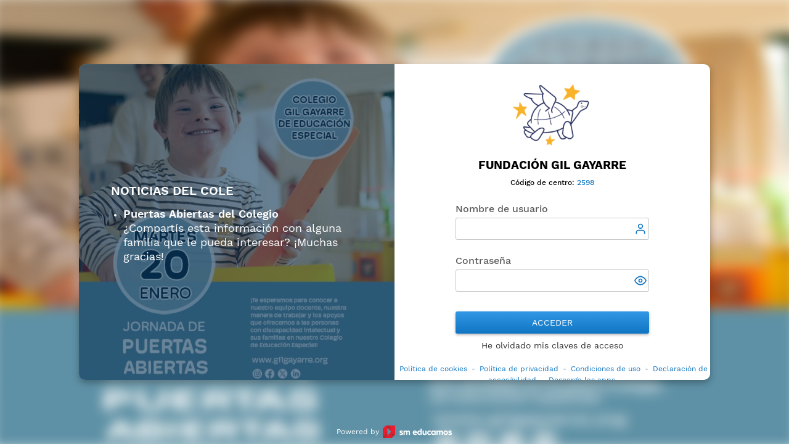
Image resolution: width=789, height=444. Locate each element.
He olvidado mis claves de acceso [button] (552, 345)
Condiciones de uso (605, 368)
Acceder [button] (552, 322)
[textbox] (552, 229)
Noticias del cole (172, 191)
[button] (641, 281)
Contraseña (483, 260)
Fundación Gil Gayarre (552, 165)
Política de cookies (433, 368)
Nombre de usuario (502, 209)
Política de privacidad (519, 368)
